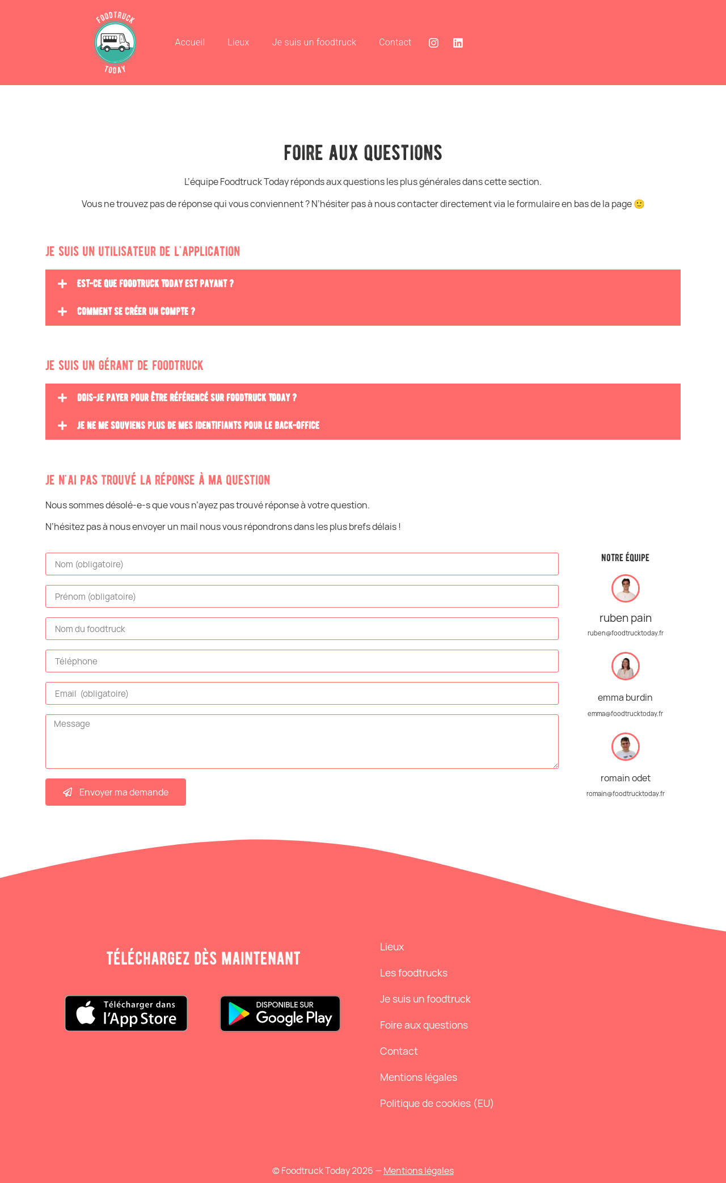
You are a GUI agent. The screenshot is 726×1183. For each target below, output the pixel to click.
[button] (363, 283)
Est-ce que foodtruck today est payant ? (155, 283)
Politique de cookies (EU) (437, 1103)
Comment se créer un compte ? (136, 311)
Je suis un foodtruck (314, 42)
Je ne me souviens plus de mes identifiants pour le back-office (198, 425)
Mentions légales (418, 1077)
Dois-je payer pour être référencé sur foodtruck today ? (187, 397)
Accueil (190, 42)
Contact (395, 42)
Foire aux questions (424, 1025)
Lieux (238, 42)
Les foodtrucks (414, 972)
